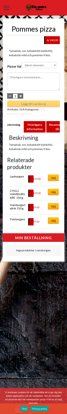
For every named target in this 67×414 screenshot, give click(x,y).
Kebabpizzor (15, 113)
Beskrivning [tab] (12, 124)
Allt (42, 109)
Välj (53, 177)
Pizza (27, 113)
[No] (62, 401)
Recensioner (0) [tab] (57, 127)
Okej (24, 408)
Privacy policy (39, 408)
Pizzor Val (14, 66)
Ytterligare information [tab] (35, 127)
